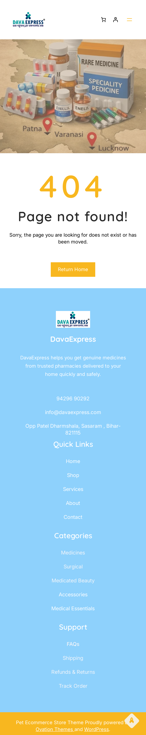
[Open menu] (129, 20)
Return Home (73, 269)
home (73, 461)
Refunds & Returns (73, 672)
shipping (73, 658)
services (73, 489)
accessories (73, 594)
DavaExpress (73, 339)
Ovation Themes (55, 729)
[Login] (116, 20)
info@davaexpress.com (73, 412)
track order (73, 686)
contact (73, 517)
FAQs (73, 644)
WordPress (96, 729)
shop (73, 475)
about (73, 503)
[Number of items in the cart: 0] (103, 20)
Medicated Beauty (73, 581)
